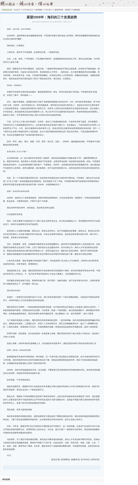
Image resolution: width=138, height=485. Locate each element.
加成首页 (17, 10)
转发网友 (65, 459)
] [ (60, 459)
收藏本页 (75, 459)
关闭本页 (95, 459)
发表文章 (55, 459)
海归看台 (48, 10)
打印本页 (85, 459)
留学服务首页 (28, 10)
